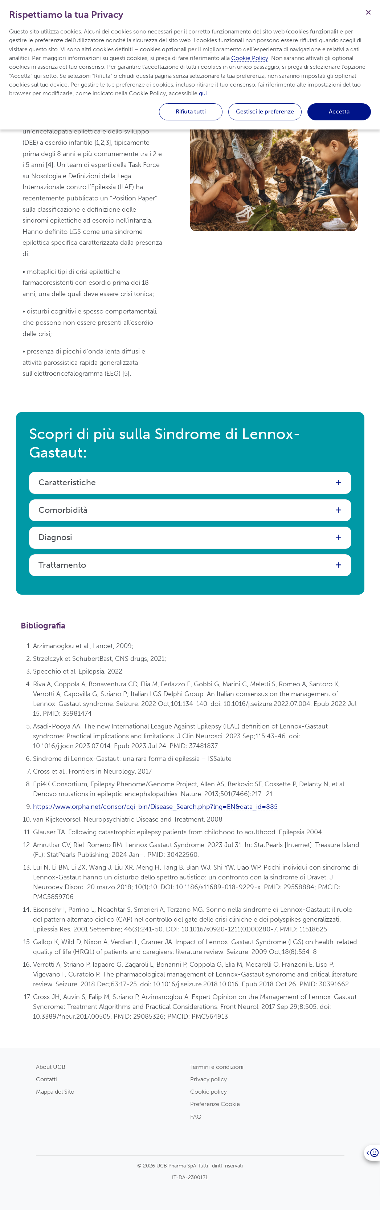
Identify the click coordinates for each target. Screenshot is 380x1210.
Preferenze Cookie (215, 1104)
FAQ (195, 1116)
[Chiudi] (368, 11)
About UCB (50, 1066)
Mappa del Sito (55, 1091)
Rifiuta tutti (191, 111)
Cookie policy (208, 1091)
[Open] (372, 1153)
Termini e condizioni (217, 1066)
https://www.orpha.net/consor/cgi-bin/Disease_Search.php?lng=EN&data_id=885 (155, 807)
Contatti (46, 1079)
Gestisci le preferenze (265, 111)
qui (203, 93)
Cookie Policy (249, 58)
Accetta (339, 111)
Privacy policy (208, 1079)
